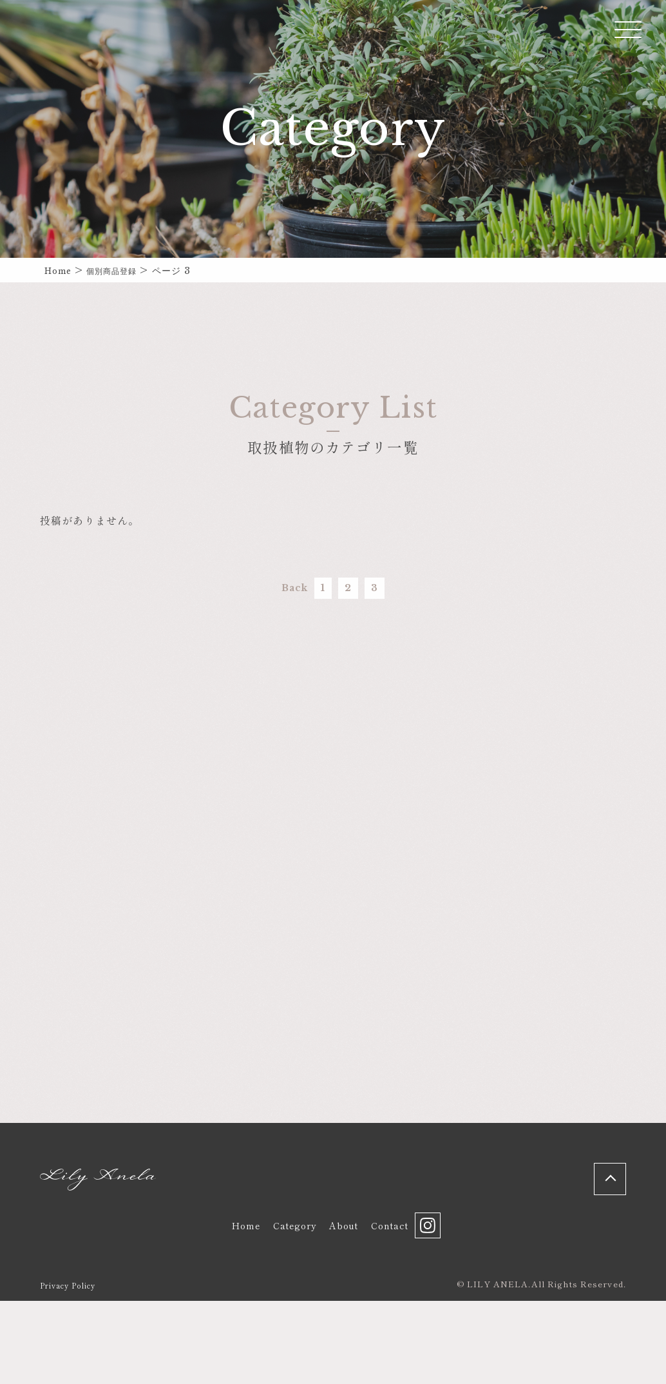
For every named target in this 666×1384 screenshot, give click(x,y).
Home (60, 271)
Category (285, 1303)
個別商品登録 (121, 271)
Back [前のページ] (268, 594)
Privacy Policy (72, 1368)
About (341, 1303)
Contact (392, 1303)
